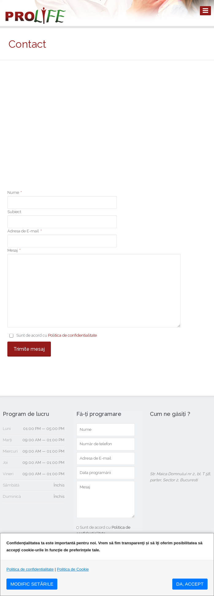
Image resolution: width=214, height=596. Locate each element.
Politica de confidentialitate (72, 335)
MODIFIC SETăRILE (31, 584)
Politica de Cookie (73, 569)
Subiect (14, 211)
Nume (14, 192)
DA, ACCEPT (190, 584)
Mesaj (14, 250)
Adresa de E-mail (24, 231)
